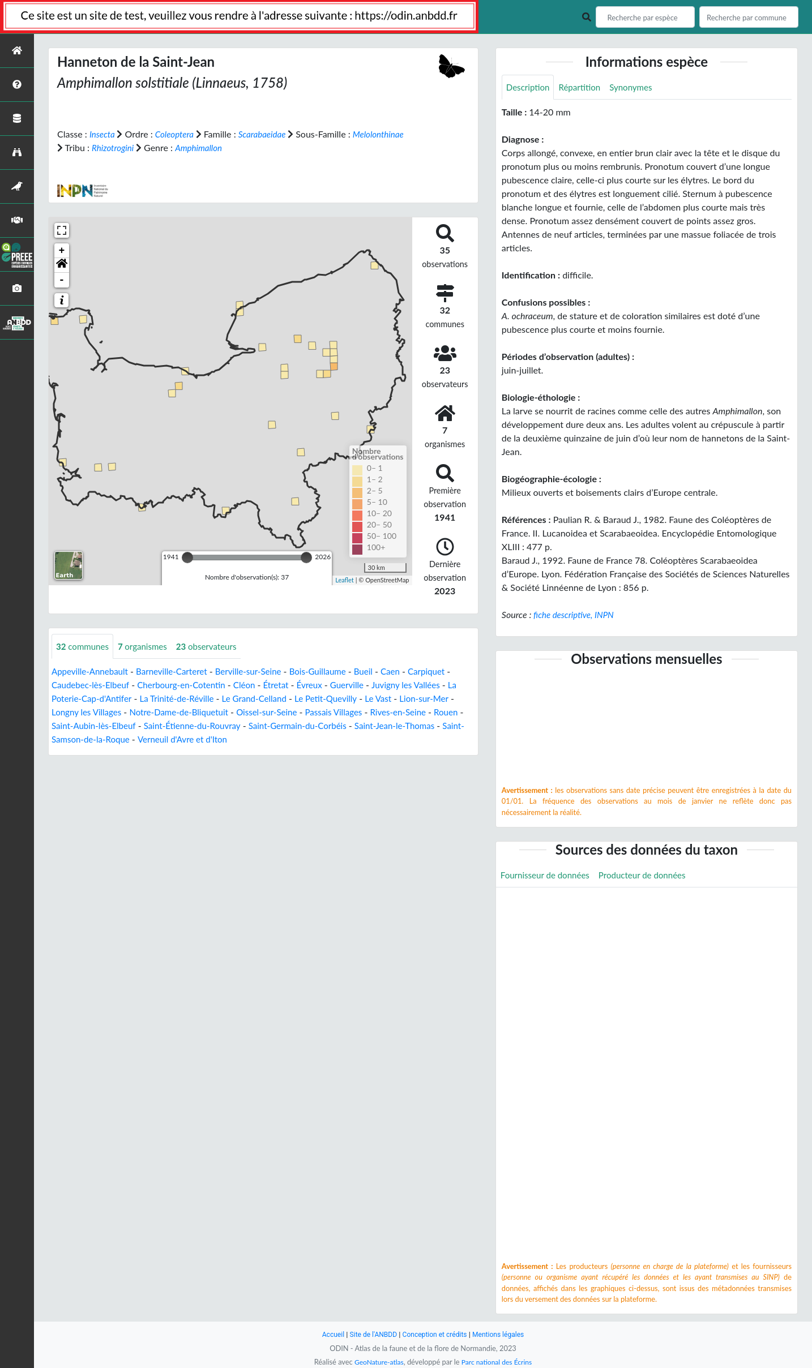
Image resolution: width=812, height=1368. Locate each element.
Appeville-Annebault (92, 671)
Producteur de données (650, 875)
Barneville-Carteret (178, 671)
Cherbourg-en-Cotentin (189, 685)
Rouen (70, 726)
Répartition (583, 87)
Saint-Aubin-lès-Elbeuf (135, 726)
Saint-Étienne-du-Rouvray (239, 726)
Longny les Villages (113, 712)
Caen (409, 671)
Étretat (288, 685)
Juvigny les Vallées (424, 685)
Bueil (381, 671)
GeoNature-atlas (377, 1361)
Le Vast (408, 698)
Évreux (323, 685)
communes (84, 646)
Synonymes (637, 87)
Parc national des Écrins (498, 1361)
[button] (61, 265)
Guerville (363, 685)
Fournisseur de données (548, 875)
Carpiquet (446, 671)
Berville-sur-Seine (259, 671)
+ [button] (62, 250)
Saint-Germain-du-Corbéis (350, 726)
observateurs (214, 646)
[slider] (187, 557)
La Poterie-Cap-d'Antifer (100, 698)
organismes (147, 646)
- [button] (62, 279)
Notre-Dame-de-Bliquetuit (210, 712)
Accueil (328, 1334)
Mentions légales (502, 1334)
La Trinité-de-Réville (195, 698)
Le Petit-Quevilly (352, 698)
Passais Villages (374, 712)
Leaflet (344, 580)
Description (529, 87)
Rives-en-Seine (442, 712)
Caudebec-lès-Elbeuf (93, 685)
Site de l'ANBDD (370, 1334)
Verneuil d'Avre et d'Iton (252, 739)
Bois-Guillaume (333, 671)
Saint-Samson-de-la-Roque (144, 739)
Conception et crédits (435, 1334)
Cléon (255, 685)
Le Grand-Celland (277, 698)
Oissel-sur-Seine (303, 712)
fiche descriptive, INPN (576, 615)
